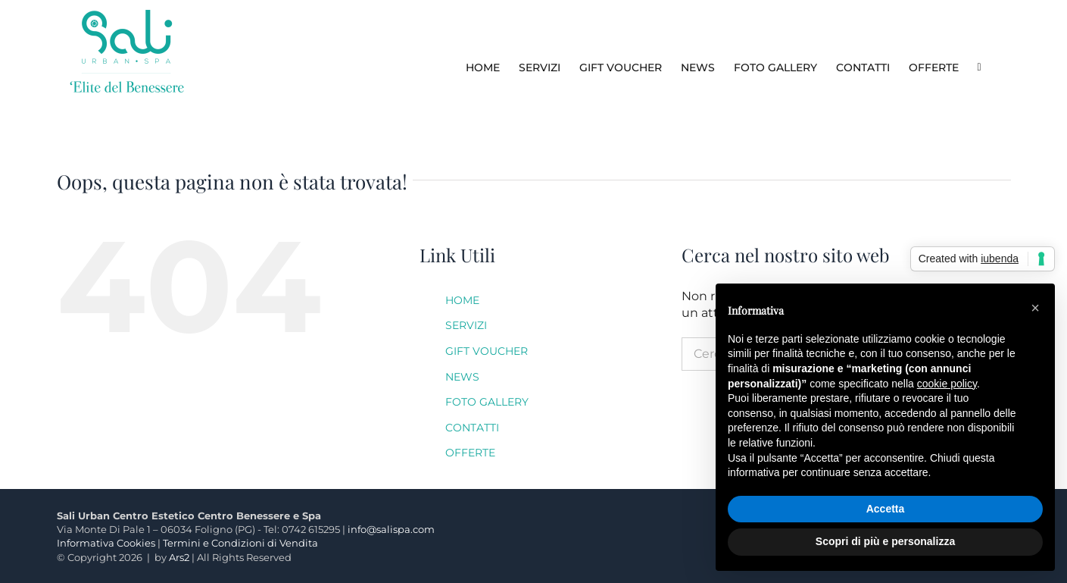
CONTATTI (472, 427)
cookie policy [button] (947, 384)
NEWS (462, 377)
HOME (462, 300)
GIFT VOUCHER (486, 351)
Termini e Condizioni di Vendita (240, 543)
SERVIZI (466, 325)
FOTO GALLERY (487, 402)
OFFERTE (470, 452)
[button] (1035, 308)
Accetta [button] (885, 509)
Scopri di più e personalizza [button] (885, 541)
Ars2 (179, 557)
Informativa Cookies (106, 543)
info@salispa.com (391, 529)
